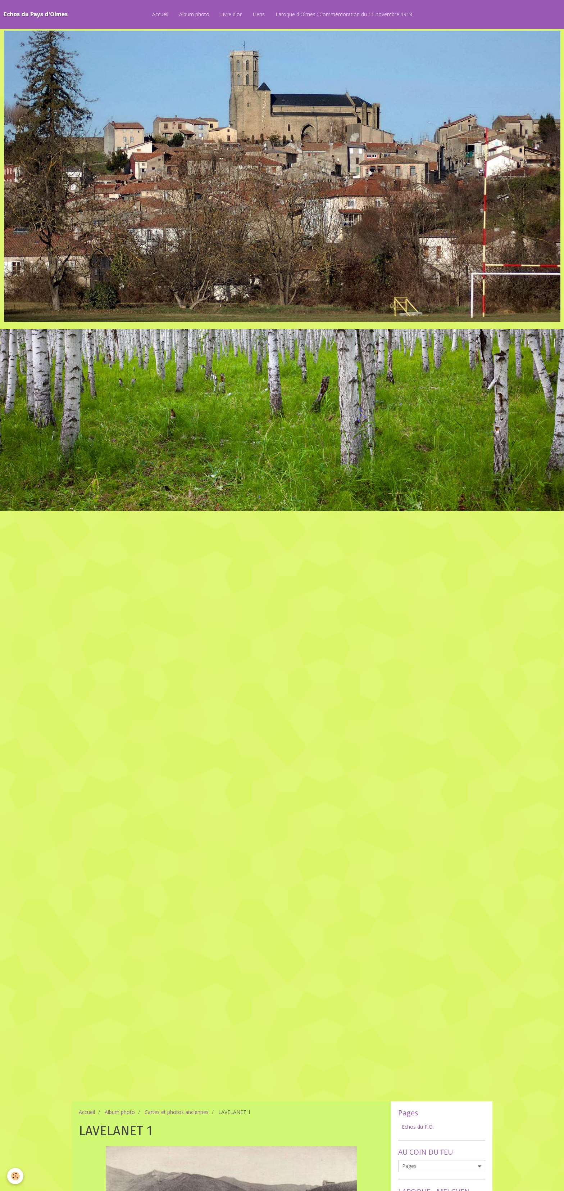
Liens (259, 14)
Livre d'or (231, 14)
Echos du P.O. (418, 1126)
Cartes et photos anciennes (177, 1112)
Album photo (194, 14)
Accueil (160, 14)
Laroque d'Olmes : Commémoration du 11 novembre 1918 (344, 14)
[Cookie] (15, 1176)
